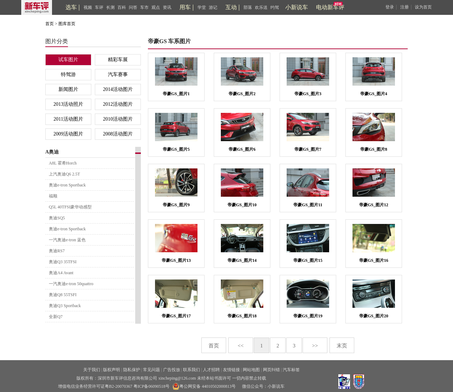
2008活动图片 (118, 134)
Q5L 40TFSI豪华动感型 (70, 206)
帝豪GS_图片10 (242, 204)
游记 (213, 7)
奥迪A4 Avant (61, 272)
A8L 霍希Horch (63, 163)
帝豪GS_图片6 (242, 149)
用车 (185, 7)
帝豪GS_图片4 (373, 93)
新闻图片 (68, 89)
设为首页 (423, 7)
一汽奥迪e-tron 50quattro (71, 283)
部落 (247, 7)
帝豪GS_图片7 (307, 149)
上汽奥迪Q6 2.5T (64, 174)
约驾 (274, 7)
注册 (404, 7)
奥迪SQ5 (57, 217)
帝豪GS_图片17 (176, 315)
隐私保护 (131, 369)
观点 (155, 7)
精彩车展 (118, 59)
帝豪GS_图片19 (307, 315)
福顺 (53, 196)
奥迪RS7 (57, 250)
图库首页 (66, 23)
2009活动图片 (68, 134)
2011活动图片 (68, 119)
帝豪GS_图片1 (176, 93)
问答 (133, 7)
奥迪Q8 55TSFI (62, 294)
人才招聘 (211, 369)
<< (241, 345)
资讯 (167, 7)
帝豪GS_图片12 (373, 204)
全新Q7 (56, 316)
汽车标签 (291, 369)
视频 (88, 7)
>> (315, 345)
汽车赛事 (118, 74)
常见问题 (151, 369)
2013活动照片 (68, 104)
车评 (99, 7)
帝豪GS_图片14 (242, 260)
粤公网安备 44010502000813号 (204, 386)
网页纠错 (271, 369)
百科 (121, 7)
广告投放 (171, 369)
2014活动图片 (118, 89)
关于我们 (91, 369)
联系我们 (191, 369)
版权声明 (111, 369)
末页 (342, 345)
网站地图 (251, 369)
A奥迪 (52, 152)
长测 (110, 7)
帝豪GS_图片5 (176, 149)
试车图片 (68, 59)
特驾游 (68, 74)
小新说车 (296, 7)
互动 (231, 7)
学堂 (201, 7)
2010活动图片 (118, 119)
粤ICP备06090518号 (151, 386)
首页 (49, 23)
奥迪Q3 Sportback (65, 305)
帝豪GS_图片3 (307, 93)
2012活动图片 (118, 104)
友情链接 (231, 369)
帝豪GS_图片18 (242, 315)
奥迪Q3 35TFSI (62, 261)
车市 (144, 7)
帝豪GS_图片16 (373, 260)
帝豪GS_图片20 (373, 315)
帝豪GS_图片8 (373, 149)
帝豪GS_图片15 (307, 260)
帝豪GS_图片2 (242, 93)
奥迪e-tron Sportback (67, 185)
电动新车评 (330, 7)
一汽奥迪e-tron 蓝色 (67, 239)
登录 (389, 7)
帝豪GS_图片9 (176, 204)
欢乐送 (261, 7)
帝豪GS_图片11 (307, 204)
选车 (71, 7)
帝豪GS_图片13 (176, 260)
